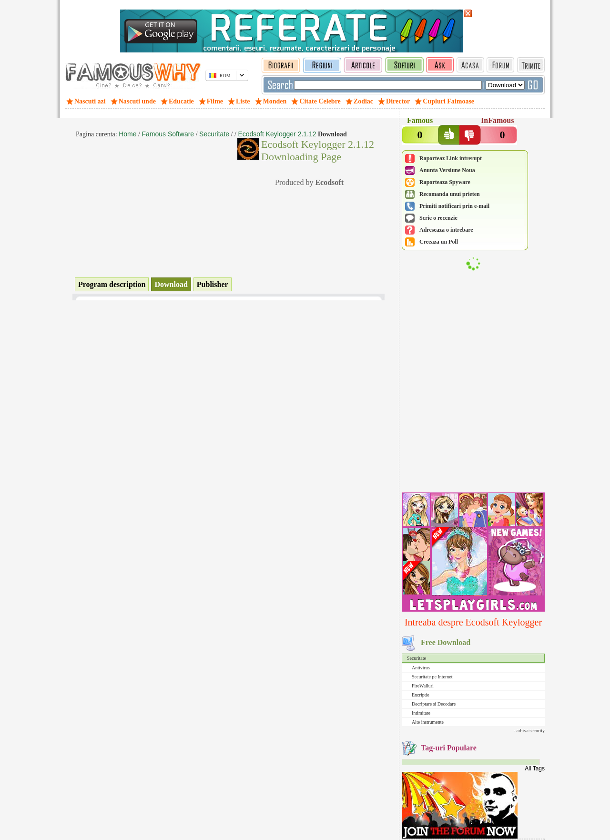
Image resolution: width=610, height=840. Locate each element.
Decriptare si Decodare (434, 704)
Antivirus (421, 667)
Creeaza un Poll (438, 241)
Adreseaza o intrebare (446, 229)
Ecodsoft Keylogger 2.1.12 (277, 134)
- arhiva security (529, 730)
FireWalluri (423, 685)
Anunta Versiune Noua (447, 170)
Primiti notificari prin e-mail (454, 206)
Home (127, 134)
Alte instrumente (428, 722)
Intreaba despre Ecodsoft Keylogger (473, 622)
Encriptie (420, 694)
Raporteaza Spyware (444, 182)
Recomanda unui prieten (449, 194)
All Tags (535, 768)
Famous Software (168, 134)
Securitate (416, 658)
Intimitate (421, 713)
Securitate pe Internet (432, 676)
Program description (111, 284)
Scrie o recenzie (438, 218)
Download (170, 284)
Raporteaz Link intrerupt (450, 158)
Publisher (212, 284)
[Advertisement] (473, 427)
